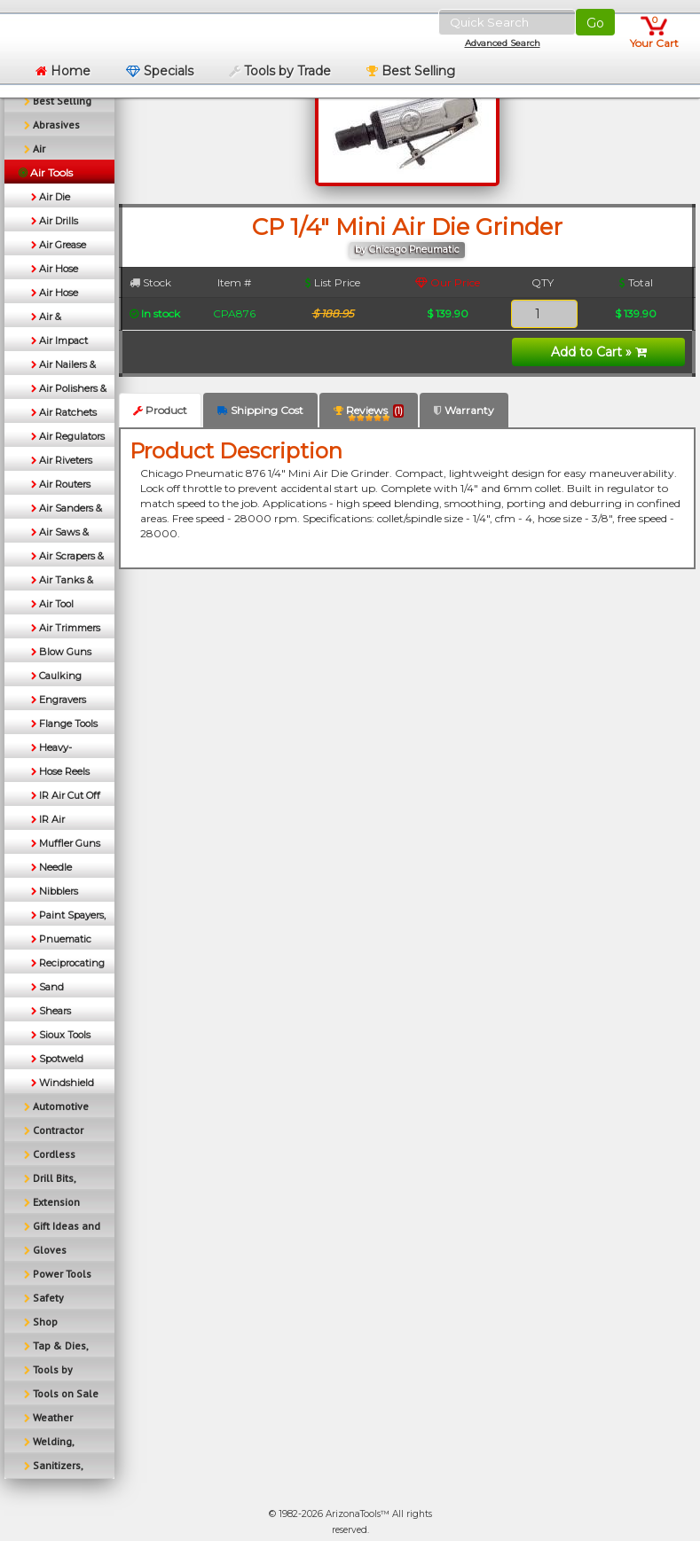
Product (160, 410)
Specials (159, 71)
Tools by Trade (280, 71)
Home (62, 71)
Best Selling (410, 71)
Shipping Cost (260, 410)
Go (595, 23)
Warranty (464, 410)
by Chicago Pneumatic (407, 249)
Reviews (369, 413)
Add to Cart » (599, 352)
